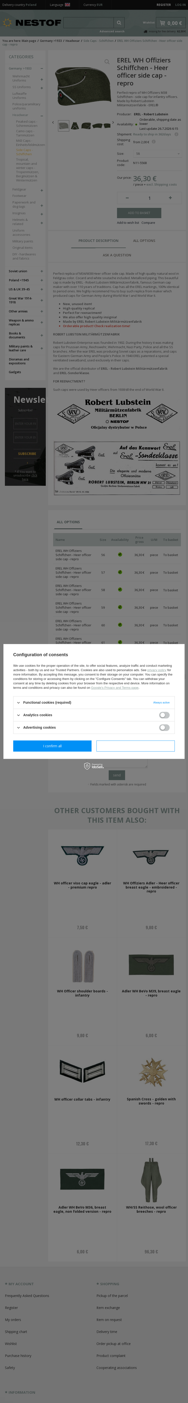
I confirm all (135, 746)
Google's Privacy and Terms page (115, 688)
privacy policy (156, 670)
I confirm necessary (52, 746)
